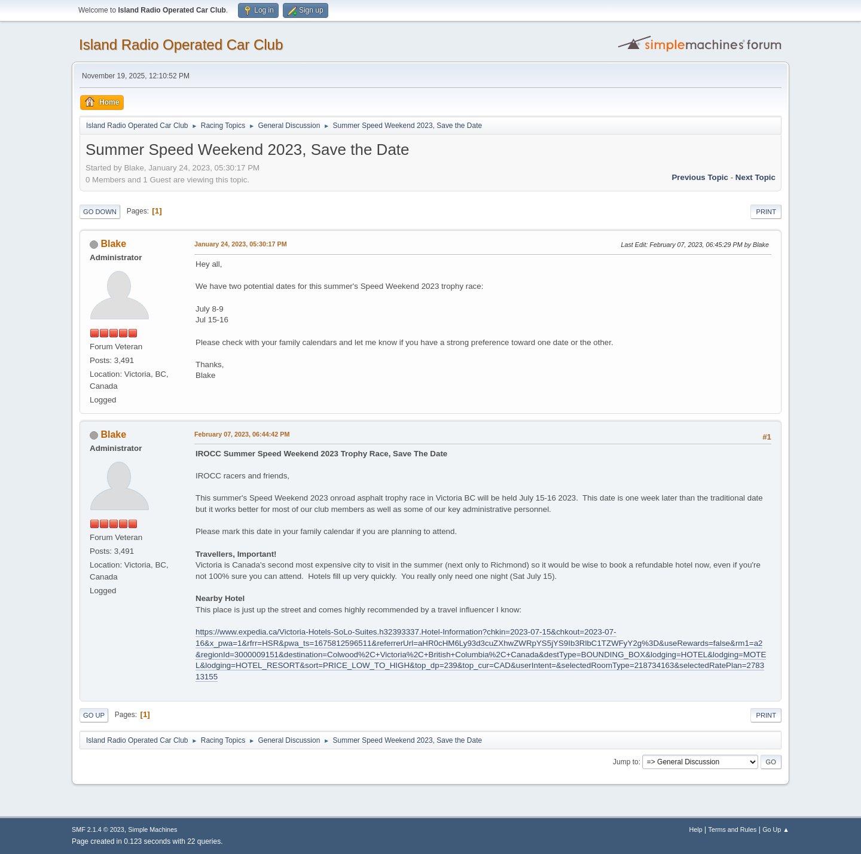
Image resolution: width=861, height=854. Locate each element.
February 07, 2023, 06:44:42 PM (241, 434)
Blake (113, 244)
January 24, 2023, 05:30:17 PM (240, 244)
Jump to (626, 762)
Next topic (755, 177)
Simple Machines (152, 829)
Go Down (100, 211)
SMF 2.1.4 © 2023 (98, 829)
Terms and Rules (733, 829)
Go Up (94, 715)
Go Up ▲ (775, 829)
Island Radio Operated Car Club (181, 44)
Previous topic (699, 177)
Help (696, 829)
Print (766, 211)
